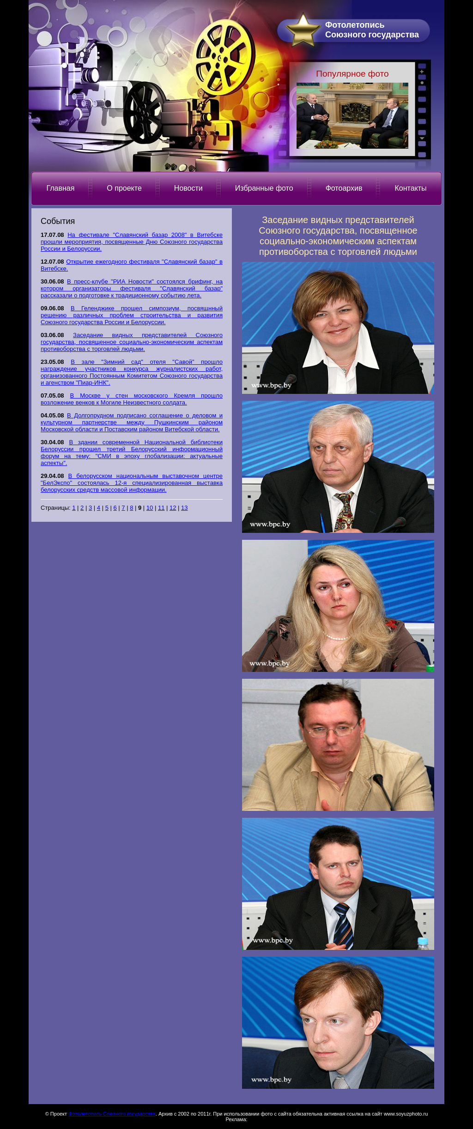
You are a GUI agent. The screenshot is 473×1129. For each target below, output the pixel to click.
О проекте (124, 188)
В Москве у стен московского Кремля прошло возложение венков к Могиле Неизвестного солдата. (132, 399)
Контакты (410, 188)
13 (184, 507)
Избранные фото (264, 188)
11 (161, 507)
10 (149, 507)
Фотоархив (344, 188)
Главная (60, 188)
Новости (188, 188)
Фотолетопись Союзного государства (112, 1114)
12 (173, 507)
